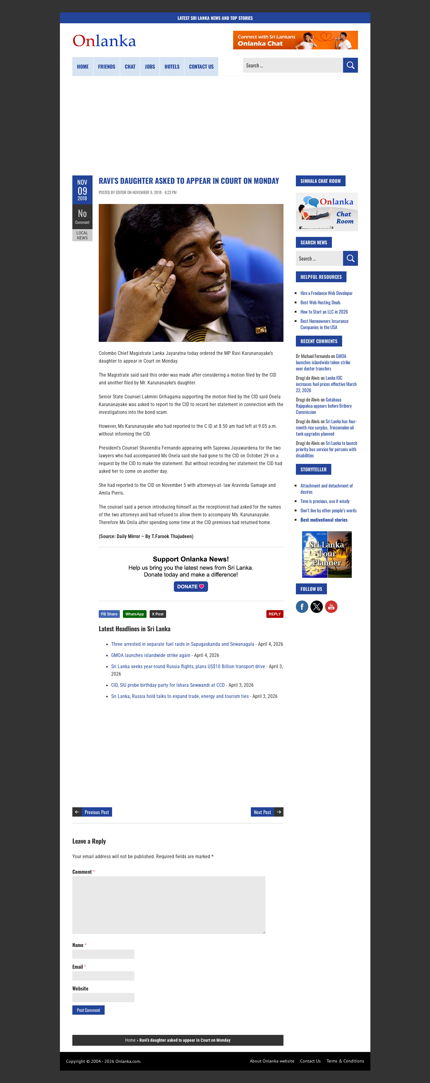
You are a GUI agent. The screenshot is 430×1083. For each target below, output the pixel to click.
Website (80, 988)
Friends (106, 66)
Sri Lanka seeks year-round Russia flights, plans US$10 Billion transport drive (188, 666)
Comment (82, 222)
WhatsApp (134, 614)
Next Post (262, 812)
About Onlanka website (272, 1061)
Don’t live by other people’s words (329, 510)
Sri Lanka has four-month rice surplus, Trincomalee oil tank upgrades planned (326, 427)
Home (82, 66)
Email (79, 966)
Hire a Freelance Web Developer (327, 292)
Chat (130, 66)
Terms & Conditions (345, 1061)
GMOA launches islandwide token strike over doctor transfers (323, 362)
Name (79, 945)
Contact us (201, 66)
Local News (82, 235)
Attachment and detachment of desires (327, 488)
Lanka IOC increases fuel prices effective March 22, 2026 (326, 383)
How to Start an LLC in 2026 (324, 311)
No (82, 212)
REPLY (275, 614)
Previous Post (97, 812)
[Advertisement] (215, 125)
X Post (158, 614)
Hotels (172, 66)
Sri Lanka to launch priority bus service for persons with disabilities (326, 449)
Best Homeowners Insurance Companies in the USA (324, 323)
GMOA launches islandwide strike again (150, 655)
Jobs (150, 66)
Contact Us (310, 1061)
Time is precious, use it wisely (325, 500)
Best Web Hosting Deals (321, 302)
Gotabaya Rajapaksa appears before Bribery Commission (324, 405)
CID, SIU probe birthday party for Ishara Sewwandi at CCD (168, 685)
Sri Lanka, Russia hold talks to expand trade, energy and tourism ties (180, 696)
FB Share (109, 614)
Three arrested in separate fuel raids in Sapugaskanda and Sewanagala (182, 644)
